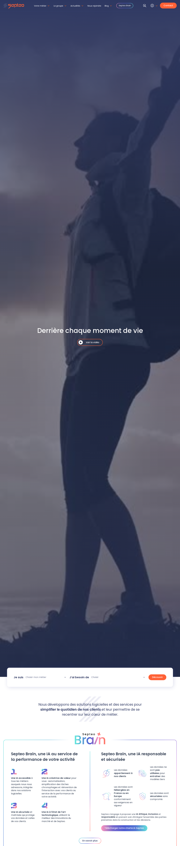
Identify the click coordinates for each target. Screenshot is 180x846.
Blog (107, 6)
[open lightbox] (90, 342)
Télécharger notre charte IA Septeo (124, 828)
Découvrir (157, 677)
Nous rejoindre (94, 6)
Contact (168, 5)
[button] (42, 7)
